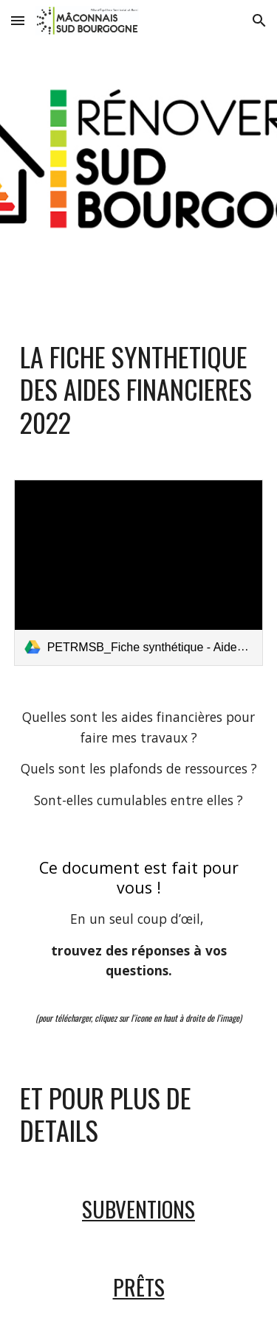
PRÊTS (139, 1286)
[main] (139, 389)
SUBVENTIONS (138, 1208)
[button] (17, 20)
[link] (139, 573)
